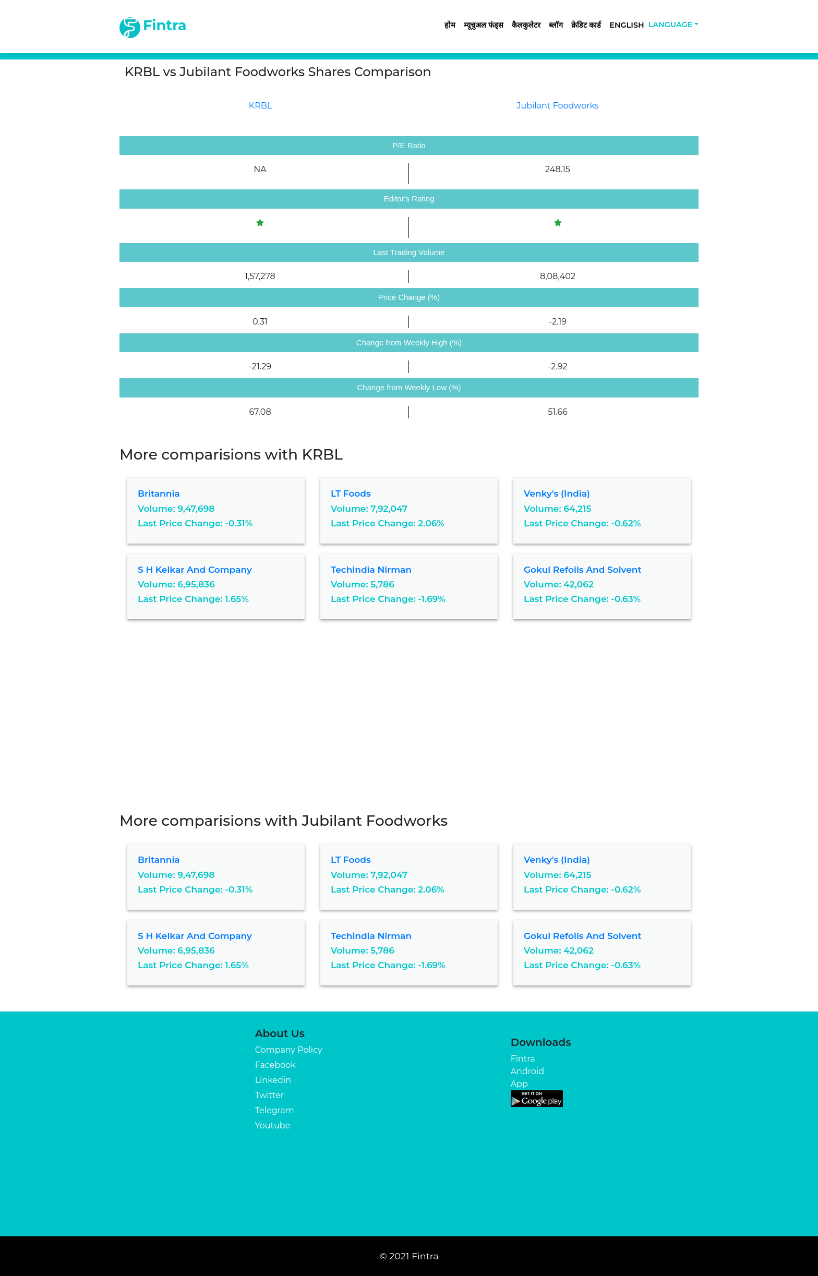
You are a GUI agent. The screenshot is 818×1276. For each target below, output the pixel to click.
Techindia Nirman (371, 569)
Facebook (275, 1065)
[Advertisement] (409, 724)
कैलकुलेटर (526, 25)
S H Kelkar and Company (195, 569)
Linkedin (273, 1080)
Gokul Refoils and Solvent (583, 569)
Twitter (269, 1095)
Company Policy (288, 1050)
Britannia (159, 493)
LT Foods (351, 493)
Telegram (274, 1110)
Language (670, 24)
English (626, 25)
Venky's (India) (557, 493)
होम (449, 25)
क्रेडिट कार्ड (586, 25)
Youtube (273, 1125)
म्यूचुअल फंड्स (483, 25)
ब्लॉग (556, 25)
